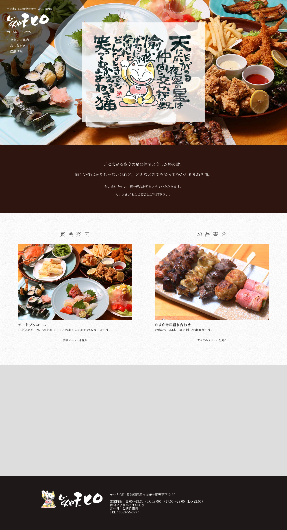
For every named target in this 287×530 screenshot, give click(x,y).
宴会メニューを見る (75, 340)
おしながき (18, 45)
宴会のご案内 (19, 39)
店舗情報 (16, 51)
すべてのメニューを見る (212, 340)
